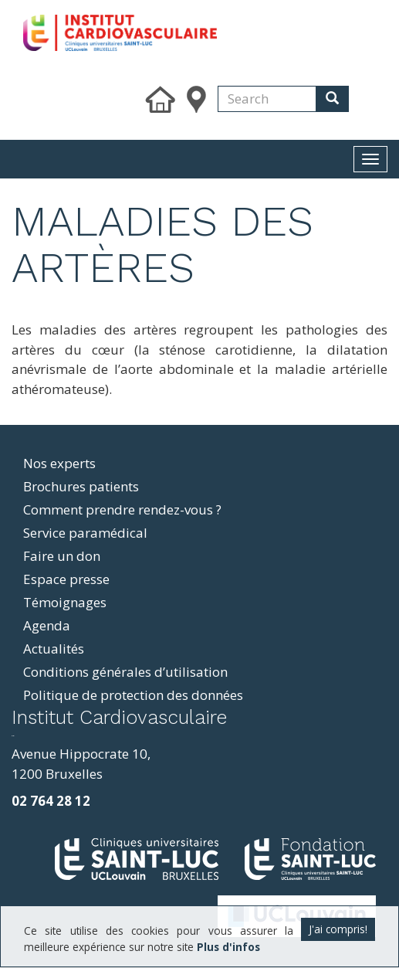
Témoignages (65, 602)
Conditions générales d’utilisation (125, 672)
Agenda (46, 625)
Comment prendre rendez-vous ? (122, 509)
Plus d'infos (228, 946)
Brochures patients (81, 486)
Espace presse (66, 579)
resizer (13, 735)
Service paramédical (85, 533)
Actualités (53, 648)
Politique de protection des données (133, 695)
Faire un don (61, 556)
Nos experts (59, 463)
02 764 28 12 (51, 801)
